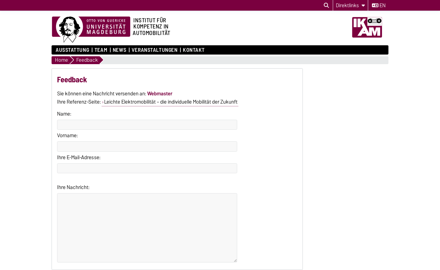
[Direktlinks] (350, 5)
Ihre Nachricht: (73, 187)
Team (101, 50)
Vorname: (67, 135)
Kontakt (194, 50)
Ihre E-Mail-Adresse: (78, 157)
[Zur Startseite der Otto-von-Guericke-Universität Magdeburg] (91, 30)
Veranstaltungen (154, 50)
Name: (64, 114)
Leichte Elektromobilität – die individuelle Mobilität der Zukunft (171, 102)
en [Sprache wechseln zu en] (379, 5)
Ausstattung (72, 50)
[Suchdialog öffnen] (326, 5)
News (119, 50)
